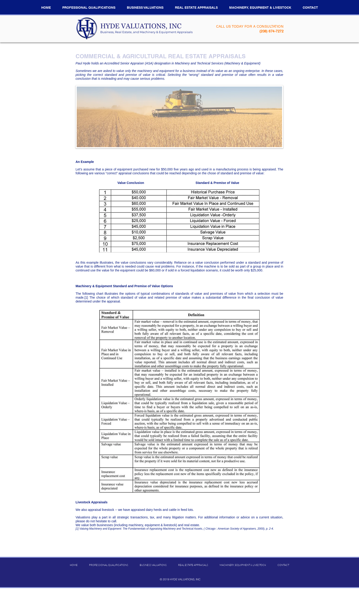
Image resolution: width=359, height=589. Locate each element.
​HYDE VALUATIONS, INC (140, 27)
